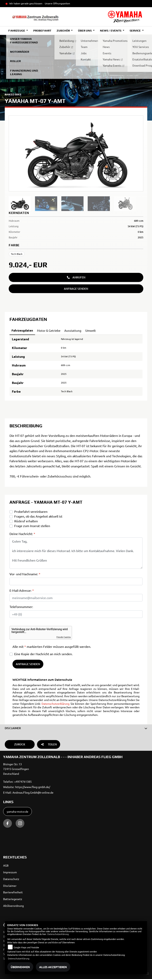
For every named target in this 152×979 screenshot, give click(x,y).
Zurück (19, 744)
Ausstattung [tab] (72, 330)
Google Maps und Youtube (26, 947)
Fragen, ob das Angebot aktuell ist (38, 516)
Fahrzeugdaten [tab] (22, 330)
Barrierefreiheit (13, 892)
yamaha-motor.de (17, 811)
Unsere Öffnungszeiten (57, 3)
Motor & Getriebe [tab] (48, 330)
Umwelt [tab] (90, 330)
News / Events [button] (111, 30)
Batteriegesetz (12, 899)
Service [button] (135, 30)
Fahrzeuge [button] (17, 30)
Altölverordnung (13, 905)
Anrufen (76, 277)
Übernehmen (20, 967)
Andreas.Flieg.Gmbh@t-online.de (32, 792)
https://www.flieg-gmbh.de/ (32, 787)
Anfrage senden (76, 289)
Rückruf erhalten (26, 521)
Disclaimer (9, 885)
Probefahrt (42, 30)
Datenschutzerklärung (55, 703)
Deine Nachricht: (22, 534)
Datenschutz (11, 879)
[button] (76, 728)
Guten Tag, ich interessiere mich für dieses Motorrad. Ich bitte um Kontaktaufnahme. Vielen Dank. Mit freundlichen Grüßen (76, 553)
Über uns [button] (85, 30)
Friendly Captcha (63, 637)
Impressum (10, 872)
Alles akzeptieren (53, 967)
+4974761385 (23, 781)
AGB (6, 865)
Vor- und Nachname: (25, 574)
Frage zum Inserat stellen (32, 526)
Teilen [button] (48, 744)
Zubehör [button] (63, 30)
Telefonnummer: (21, 607)
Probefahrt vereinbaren (31, 511)
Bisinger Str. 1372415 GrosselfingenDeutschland (16, 768)
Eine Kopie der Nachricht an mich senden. (43, 654)
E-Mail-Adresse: (22, 590)
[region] (76, 203)
